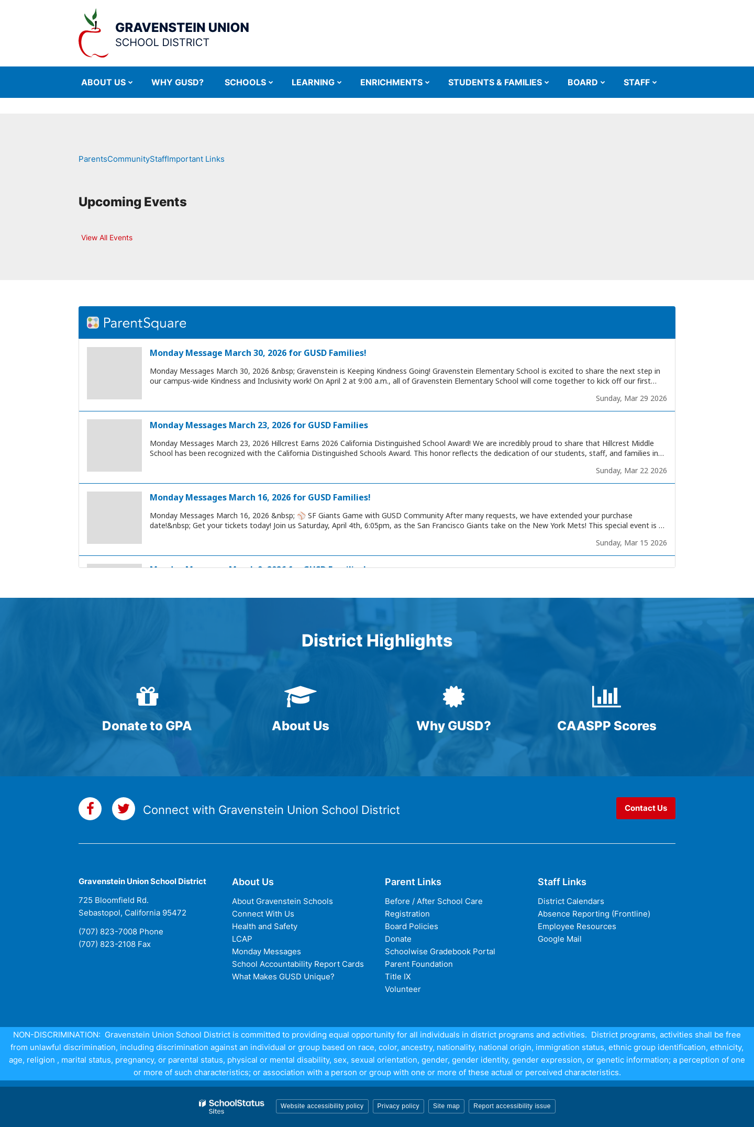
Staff (158, 159)
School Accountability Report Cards (298, 964)
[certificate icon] (454, 696)
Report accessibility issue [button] (512, 1106)
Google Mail (560, 939)
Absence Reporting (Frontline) (594, 914)
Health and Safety (264, 926)
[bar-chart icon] (607, 696)
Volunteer (403, 989)
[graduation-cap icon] (301, 696)
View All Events (106, 237)
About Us (300, 725)
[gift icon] (147, 696)
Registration (407, 914)
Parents (93, 159)
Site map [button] (446, 1106)
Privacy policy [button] (398, 1106)
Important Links (196, 159)
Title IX (398, 976)
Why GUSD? (453, 725)
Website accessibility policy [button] (322, 1106)
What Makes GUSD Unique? (283, 976)
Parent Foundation (419, 964)
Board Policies (411, 926)
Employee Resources (577, 926)
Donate (398, 939)
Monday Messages (266, 951)
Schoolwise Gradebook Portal (440, 951)
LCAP (242, 939)
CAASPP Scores (607, 725)
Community (128, 159)
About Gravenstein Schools (282, 901)
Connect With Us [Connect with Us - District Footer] (263, 914)
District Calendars (571, 901)
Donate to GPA (147, 725)
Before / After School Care (434, 901)
